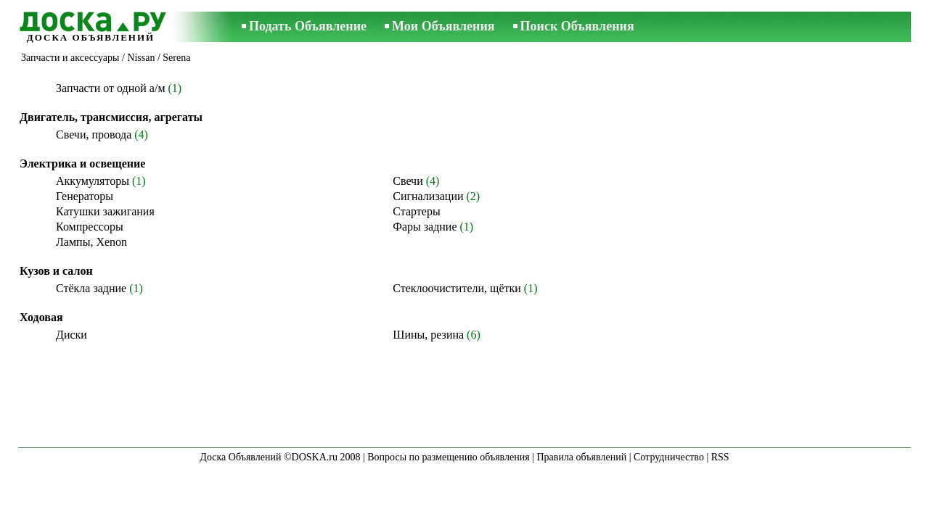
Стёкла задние (91, 288)
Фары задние (425, 226)
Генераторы (84, 196)
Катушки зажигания (105, 211)
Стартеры (416, 211)
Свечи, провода (93, 134)
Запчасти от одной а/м (110, 88)
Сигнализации (428, 196)
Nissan (141, 57)
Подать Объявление (308, 26)
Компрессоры (89, 226)
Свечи (407, 181)
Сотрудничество (669, 457)
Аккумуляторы (92, 181)
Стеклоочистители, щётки (457, 288)
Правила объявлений (581, 457)
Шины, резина (428, 334)
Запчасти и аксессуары (70, 57)
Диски (71, 334)
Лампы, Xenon (91, 242)
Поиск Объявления (577, 26)
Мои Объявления (443, 26)
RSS (720, 457)
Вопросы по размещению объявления (448, 457)
